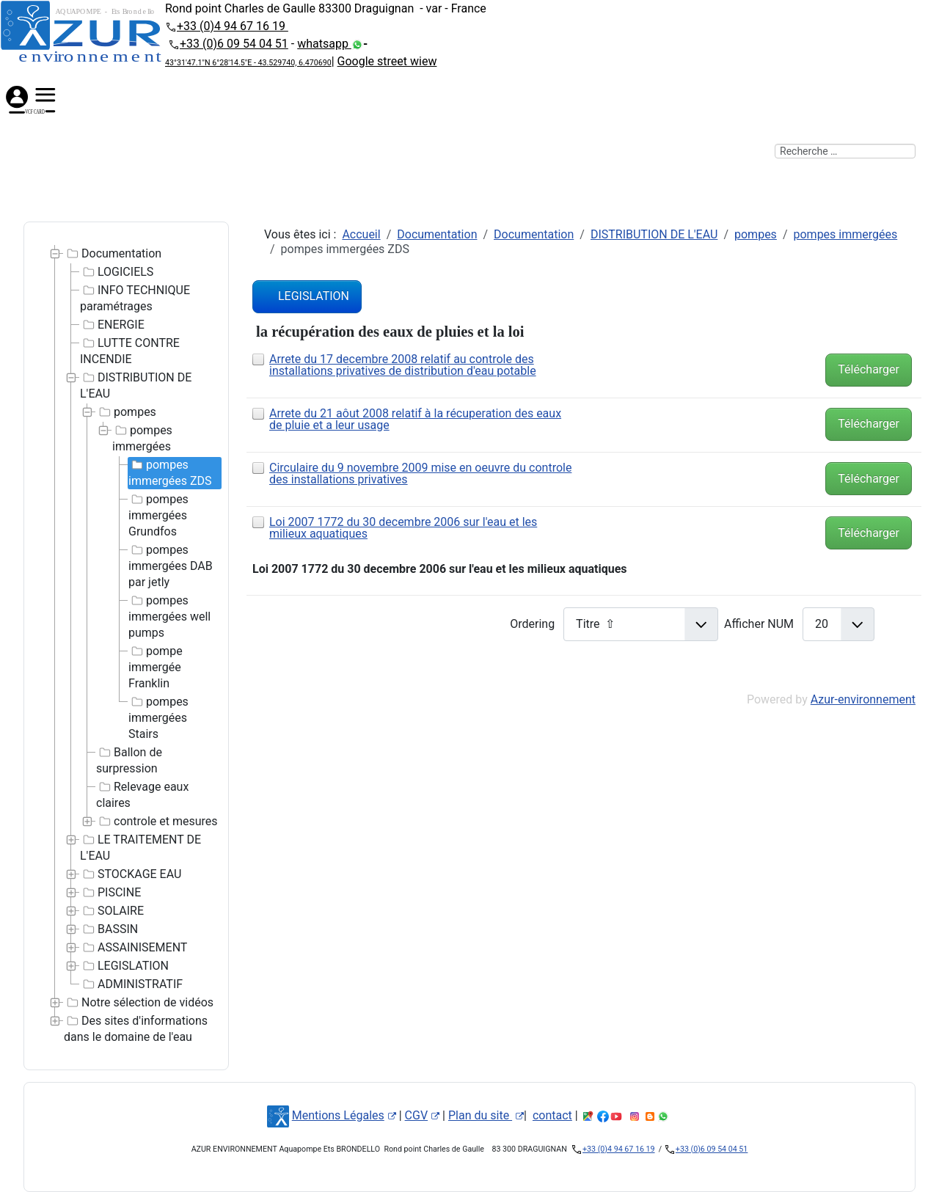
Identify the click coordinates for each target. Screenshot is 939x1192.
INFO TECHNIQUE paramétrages (135, 297)
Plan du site (486, 1115)
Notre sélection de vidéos (138, 1003)
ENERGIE (112, 325)
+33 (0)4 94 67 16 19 (232, 26)
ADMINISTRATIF (131, 984)
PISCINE (110, 893)
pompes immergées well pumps (169, 616)
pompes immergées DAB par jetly (170, 565)
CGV (422, 1115)
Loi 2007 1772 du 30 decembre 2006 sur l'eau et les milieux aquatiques (403, 528)
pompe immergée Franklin (155, 666)
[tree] (126, 646)
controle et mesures (157, 821)
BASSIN (109, 929)
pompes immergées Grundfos (158, 514)
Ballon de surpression (129, 760)
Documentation (112, 254)
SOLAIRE (112, 911)
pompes (126, 412)
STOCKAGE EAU (130, 874)
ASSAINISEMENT (133, 948)
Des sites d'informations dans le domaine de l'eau (136, 1028)
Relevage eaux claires (142, 794)
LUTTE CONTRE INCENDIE (130, 350)
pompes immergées (142, 438)
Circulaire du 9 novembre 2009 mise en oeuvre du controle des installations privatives (420, 473)
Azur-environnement (863, 699)
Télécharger (868, 369)
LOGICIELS (116, 272)
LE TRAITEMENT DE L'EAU (140, 847)
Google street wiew (387, 61)
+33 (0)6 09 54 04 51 (234, 44)
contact (552, 1115)
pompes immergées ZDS (169, 472)
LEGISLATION (124, 966)
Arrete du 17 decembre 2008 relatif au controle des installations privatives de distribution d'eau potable (402, 365)
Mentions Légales (344, 1115)
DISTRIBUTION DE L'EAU (135, 385)
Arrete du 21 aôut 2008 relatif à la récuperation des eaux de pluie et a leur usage (415, 419)
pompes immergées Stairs (158, 717)
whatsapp (324, 44)
